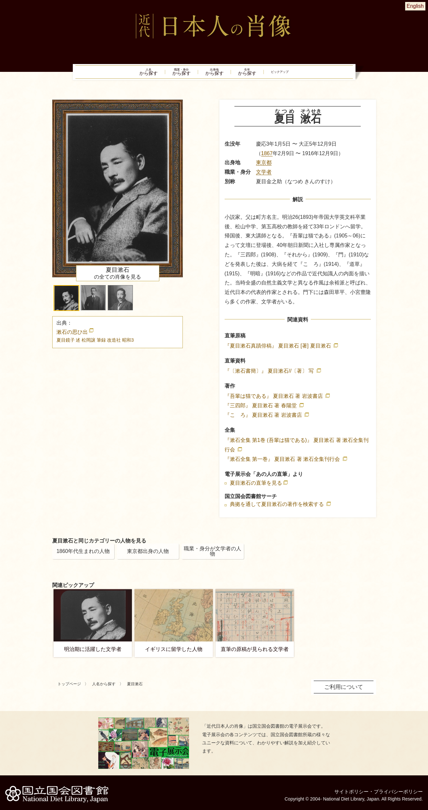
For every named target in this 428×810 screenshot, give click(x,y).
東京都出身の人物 (148, 555)
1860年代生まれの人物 (83, 555)
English (415, 6)
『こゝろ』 (264, 418)
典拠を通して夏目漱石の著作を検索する (277, 508)
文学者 (264, 176)
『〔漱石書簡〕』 (270, 375)
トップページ (69, 688)
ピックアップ (302, 73)
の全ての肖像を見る (117, 276)
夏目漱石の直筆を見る (256, 486)
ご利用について (344, 690)
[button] (66, 302)
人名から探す (104, 688)
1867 (267, 157)
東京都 (264, 166)
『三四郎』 (261, 409)
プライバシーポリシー (397, 788)
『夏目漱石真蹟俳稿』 (279, 349)
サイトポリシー (347, 788)
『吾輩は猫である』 (275, 400)
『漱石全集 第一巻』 (283, 462)
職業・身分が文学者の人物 (212, 555)
